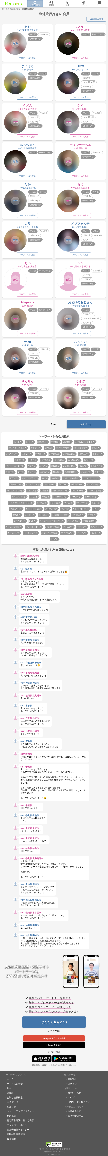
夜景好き (14, 480)
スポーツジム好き (71, 480)
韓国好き (63, 486)
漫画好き (83, 468)
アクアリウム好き (60, 492)
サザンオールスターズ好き (51, 522)
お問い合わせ (74, 1094)
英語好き (48, 449)
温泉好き (96, 504)
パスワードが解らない (79, 1103)
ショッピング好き (15, 492)
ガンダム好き (93, 486)
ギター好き (82, 528)
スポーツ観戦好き (29, 480)
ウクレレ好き (78, 492)
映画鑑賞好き (71, 474)
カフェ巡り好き (32, 486)
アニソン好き (51, 510)
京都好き (55, 480)
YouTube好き (82, 504)
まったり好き (12, 455)
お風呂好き (89, 462)
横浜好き (55, 468)
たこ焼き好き (69, 455)
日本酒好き (84, 455)
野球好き (44, 492)
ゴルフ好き (55, 504)
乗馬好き (96, 449)
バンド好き (96, 534)
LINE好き (68, 504)
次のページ (86, 425)
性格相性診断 (74, 1112)
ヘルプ (71, 1099)
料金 (9, 1089)
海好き (21, 474)
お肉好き (32, 462)
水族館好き (86, 474)
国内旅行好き (16, 486)
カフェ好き (43, 516)
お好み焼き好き (95, 492)
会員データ (12, 1103)
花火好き (18, 443)
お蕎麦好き (20, 462)
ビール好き (29, 516)
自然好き (31, 474)
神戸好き (43, 468)
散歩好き (57, 474)
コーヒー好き (49, 486)
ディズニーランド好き (85, 443)
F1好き (96, 510)
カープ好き (76, 498)
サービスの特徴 (15, 1085)
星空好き (55, 443)
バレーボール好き (33, 528)
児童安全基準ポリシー (18, 1131)
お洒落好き (45, 462)
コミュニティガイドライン (20, 1112)
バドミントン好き (81, 510)
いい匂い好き (69, 468)
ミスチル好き (19, 522)
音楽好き (10, 474)
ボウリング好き (52, 528)
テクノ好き (98, 455)
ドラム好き (68, 528)
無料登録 (72, 1080)
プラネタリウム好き (18, 449)
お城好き (17, 516)
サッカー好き (14, 534)
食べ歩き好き (74, 462)
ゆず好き (92, 516)
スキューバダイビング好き (20, 504)
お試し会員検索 (15, 1099)
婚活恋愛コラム (75, 1117)
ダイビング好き (81, 449)
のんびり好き (97, 528)
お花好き (33, 498)
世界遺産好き (97, 468)
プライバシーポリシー (18, 1126)
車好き (44, 480)
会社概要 (11, 1140)
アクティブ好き (63, 449)
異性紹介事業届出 (16, 1135)
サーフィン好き (30, 534)
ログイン (72, 1085)
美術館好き (35, 449)
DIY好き (54, 541)
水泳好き (29, 443)
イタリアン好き (19, 498)
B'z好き (32, 522)
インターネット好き (15, 468)
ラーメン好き (91, 498)
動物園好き (40, 455)
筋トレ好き (27, 455)
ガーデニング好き (33, 510)
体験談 (10, 1094)
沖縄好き (67, 443)
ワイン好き (31, 492)
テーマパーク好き (91, 480)
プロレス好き (89, 522)
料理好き (45, 498)
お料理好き (54, 455)
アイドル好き (67, 534)
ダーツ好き (82, 534)
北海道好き (42, 443)
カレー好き (41, 504)
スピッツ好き (73, 522)
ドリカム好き (78, 516)
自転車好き (44, 474)
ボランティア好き (49, 534)
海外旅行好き (77, 486)
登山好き (99, 474)
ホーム (10, 1080)
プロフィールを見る (27, 58)
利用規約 (11, 1117)
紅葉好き (31, 468)
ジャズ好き (59, 462)
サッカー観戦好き (14, 528)
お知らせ (11, 1108)
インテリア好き (60, 498)
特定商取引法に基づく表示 (20, 1122)
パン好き (65, 510)
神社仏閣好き (16, 510)
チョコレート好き (60, 516)
